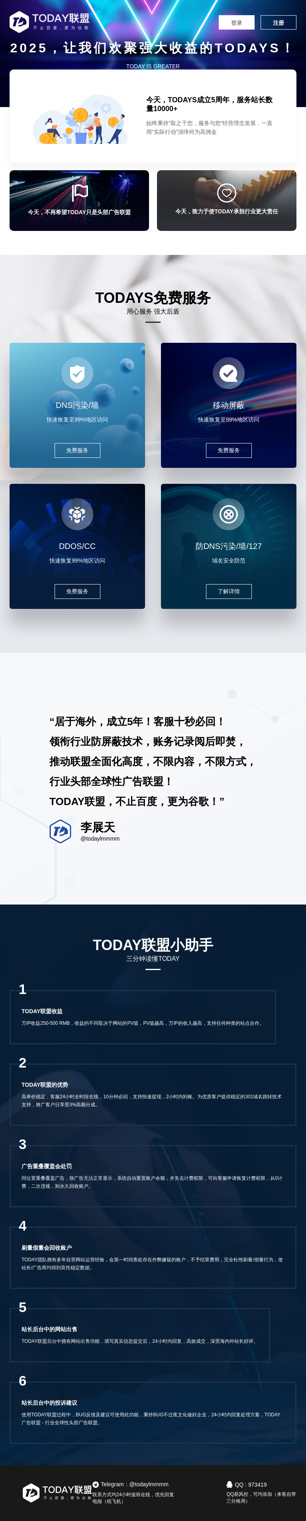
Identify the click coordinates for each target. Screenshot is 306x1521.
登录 (236, 23)
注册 (278, 23)
